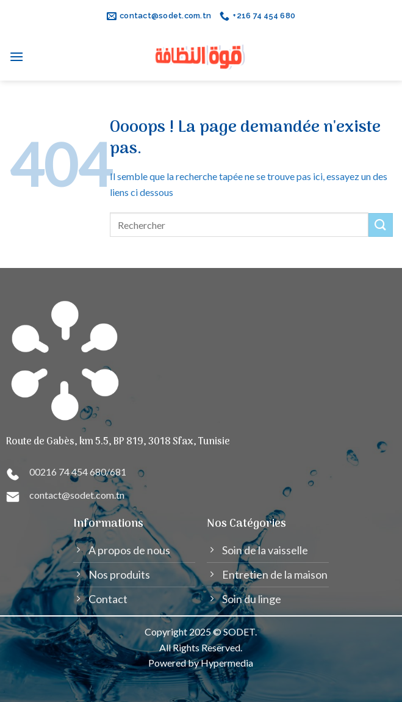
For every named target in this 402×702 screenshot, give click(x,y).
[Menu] (16, 56)
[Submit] (380, 225)
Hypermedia (227, 662)
